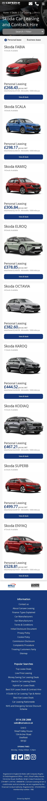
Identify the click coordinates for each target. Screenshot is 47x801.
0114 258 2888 (23, 719)
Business (34, 39)
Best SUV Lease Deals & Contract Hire (23, 689)
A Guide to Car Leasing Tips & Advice (23, 693)
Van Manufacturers (24, 620)
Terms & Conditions (23, 624)
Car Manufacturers (24, 616)
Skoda (37, 12)
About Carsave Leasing (23, 608)
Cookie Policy (23, 637)
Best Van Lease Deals (23, 697)
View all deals (23, 97)
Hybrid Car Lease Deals (23, 685)
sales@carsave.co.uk (23, 723)
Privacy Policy (23, 632)
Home (6, 12)
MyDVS (27, 798)
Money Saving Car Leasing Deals (23, 677)
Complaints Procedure (23, 645)
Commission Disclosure (24, 641)
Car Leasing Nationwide (23, 701)
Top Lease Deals (23, 669)
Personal (14, 39)
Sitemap (23, 653)
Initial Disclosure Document (24, 628)
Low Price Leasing (23, 673)
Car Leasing (25, 12)
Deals (14, 12)
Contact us (24, 604)
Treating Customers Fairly (23, 649)
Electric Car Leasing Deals (24, 681)
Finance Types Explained (23, 612)
